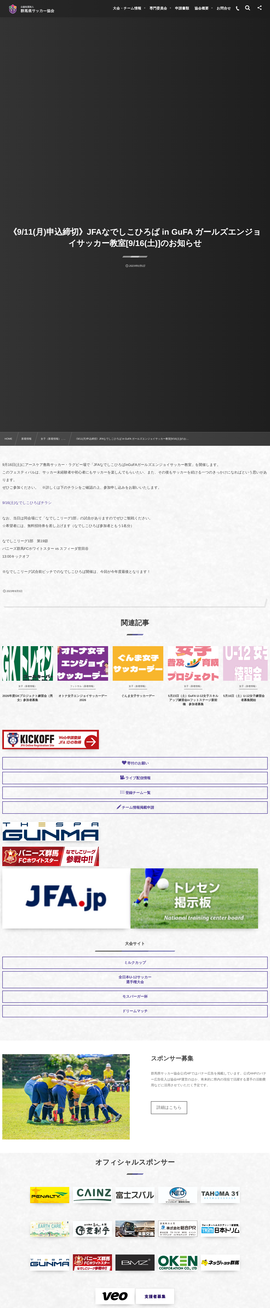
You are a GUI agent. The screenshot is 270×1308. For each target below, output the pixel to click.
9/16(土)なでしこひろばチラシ (27, 503)
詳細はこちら (169, 1107)
